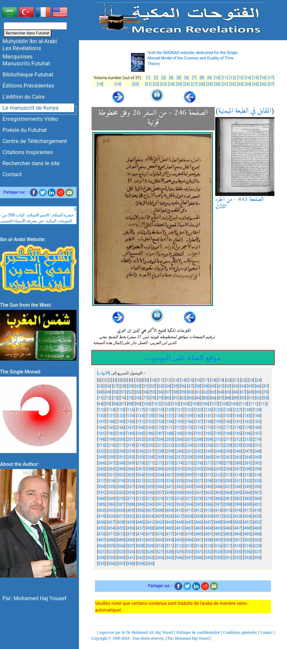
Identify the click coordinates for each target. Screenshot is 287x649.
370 (120, 498)
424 (150, 516)
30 (137, 386)
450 (237, 522)
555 (101, 563)
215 (101, 445)
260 (208, 457)
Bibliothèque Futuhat (27, 74)
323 (159, 480)
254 (150, 457)
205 (169, 439)
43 (235, 386)
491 (140, 540)
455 (120, 528)
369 (111, 498)
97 (123, 404)
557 (120, 563)
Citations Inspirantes (27, 152)
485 (247, 534)
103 (175, 404)
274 (179, 463)
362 (208, 492)
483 (228, 534)
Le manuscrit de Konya (30, 108)
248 (257, 451)
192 (208, 433)
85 (205, 398)
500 (228, 540)
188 (169, 433)
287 (140, 469)
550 (218, 557)
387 (120, 504)
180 (257, 427)
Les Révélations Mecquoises (21, 52)
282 (257, 463)
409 (169, 510)
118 (150, 409)
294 (208, 469)
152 (150, 421)
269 (130, 463)
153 (159, 421)
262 (228, 457)
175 (208, 427)
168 (140, 427)
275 (189, 463)
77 (145, 398)
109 (234, 404)
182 (111, 433)
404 (120, 510)
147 (101, 421)
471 (111, 534)
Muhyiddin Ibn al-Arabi (29, 41)
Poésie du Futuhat (24, 130)
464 (208, 528)
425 (159, 516)
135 (150, 415)
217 (120, 445)
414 (218, 510)
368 (101, 498)
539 (111, 557)
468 (247, 528)
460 (169, 528)
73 (115, 398)
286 (130, 469)
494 (169, 540)
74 (123, 398)
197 (257, 433)
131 (111, 415)
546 (179, 557)
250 (111, 457)
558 (130, 563)
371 (130, 498)
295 (218, 469)
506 (120, 546)
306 (159, 475)
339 (150, 486)
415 (228, 510)
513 (189, 546)
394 (189, 504)
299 (257, 469)
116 (130, 409)
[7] (194, 77)
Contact (12, 174)
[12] (232, 77)
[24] (171, 84)
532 (208, 551)
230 (247, 445)
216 (111, 445)
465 (218, 528)
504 (101, 546)
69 (258, 392)
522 (111, 551)
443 (169, 522)
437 (111, 522)
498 (208, 540)
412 (198, 510)
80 (168, 398)
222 (169, 445)
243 (208, 451)
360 (189, 492)
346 (218, 486)
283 (101, 469)
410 (179, 510)
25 (100, 386)
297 (237, 469)
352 (111, 492)
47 (265, 386)
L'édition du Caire (23, 96)
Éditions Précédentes (28, 85)
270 (140, 463)
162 (247, 421)
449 (228, 522)
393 (179, 504)
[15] (255, 77)
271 (150, 463)
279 (228, 463)
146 (257, 415)
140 (198, 415)
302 (120, 475)
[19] (118, 84)
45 (250, 386)
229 (237, 445)
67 (243, 392)
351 (101, 492)
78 (153, 398)
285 (120, 469)
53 (137, 392)
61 (198, 392)
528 (169, 551)
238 (159, 451)
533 (218, 551)
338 (140, 486)
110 (243, 404)
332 (247, 480)
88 (228, 398)
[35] (255, 84)
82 (183, 398)
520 (257, 546)
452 (257, 522)
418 (257, 510)
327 (198, 480)
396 (208, 504)
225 (198, 445)
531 (198, 551)
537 (257, 551)
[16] (263, 77)
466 (228, 528)
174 (198, 427)
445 (189, 522)
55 (153, 392)
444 (179, 522)
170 (159, 427)
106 (205, 404)
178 (237, 427)
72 (108, 398)
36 (183, 386)
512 (179, 546)
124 (208, 409)
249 (101, 457)
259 (198, 457)
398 (228, 504)
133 (130, 415)
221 (159, 445)
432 (228, 516)
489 (120, 540)
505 (111, 546)
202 (140, 439)
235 (130, 451)
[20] (135, 84)
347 (228, 486)
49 (108, 392)
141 (208, 415)
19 (221, 380)
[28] (202, 84)
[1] (148, 77)
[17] (271, 77)
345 (208, 486)
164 (101, 427)
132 (120, 415)
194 (228, 433)
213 (247, 439)
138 (179, 415)
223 (179, 445)
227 (218, 445)
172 (179, 427)
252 (130, 457)
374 (159, 498)
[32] (232, 84)
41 (220, 386)
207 (189, 439)
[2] (156, 77)
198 (101, 439)
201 (130, 439)
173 (189, 427)
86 (213, 398)
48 (100, 392)
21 (236, 380)
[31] (225, 84)
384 (257, 498)
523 (120, 551)
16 (198, 380)
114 (111, 409)
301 (111, 475)
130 (101, 415)
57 (168, 392)
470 (101, 534)
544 (159, 557)
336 (120, 486)
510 (159, 546)
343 (189, 486)
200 (120, 439)
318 (111, 480)
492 (150, 540)
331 (237, 480)
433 (237, 516)
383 (247, 498)
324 (169, 480)
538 (101, 557)
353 (120, 492)
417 (247, 510)
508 (140, 546)
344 (198, 486)
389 (140, 504)
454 (111, 528)
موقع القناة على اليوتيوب (183, 357)
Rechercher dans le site (30, 163)
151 (140, 421)
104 (185, 404)
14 (183, 380)
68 (250, 392)
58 (175, 392)
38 (198, 386)
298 (247, 469)
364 (228, 492)
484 (237, 534)
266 (101, 463)
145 (247, 415)
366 (247, 492)
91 (250, 398)
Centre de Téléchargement (34, 141)
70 (265, 392)
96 (115, 404)
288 (150, 469)
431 (218, 516)
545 (169, 557)
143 (228, 415)
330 (228, 480)
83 (190, 398)
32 (153, 386)
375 (169, 498)
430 (208, 516)
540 (120, 557)
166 (120, 427)
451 (247, 522)
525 (140, 551)
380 (218, 498)
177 (228, 427)
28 (123, 386)
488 (111, 540)
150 (130, 421)
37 (190, 386)
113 (101, 409)
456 (130, 528)
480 (198, 534)
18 (213, 380)
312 (218, 475)
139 (189, 415)
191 (198, 433)
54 (145, 392)
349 (247, 486)
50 (115, 392)
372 (140, 498)
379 (208, 498)
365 (237, 492)
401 (257, 504)
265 (257, 457)
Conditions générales (240, 632)
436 (101, 522)
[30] (217, 84)
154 (169, 421)
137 (169, 415)
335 (111, 486)
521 (101, 551)
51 (123, 392)
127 (237, 409)
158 (208, 421)
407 (150, 510)
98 (130, 404)
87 (220, 398)
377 (189, 498)
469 (257, 528)
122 (189, 409)
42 (228, 386)
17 (206, 380)
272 (159, 463)
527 (159, 551)
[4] (171, 77)
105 (195, 404)
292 (189, 469)
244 (218, 451)
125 (218, 409)
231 (257, 445)
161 (237, 421)
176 (218, 427)
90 (243, 398)
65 (228, 392)
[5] (179, 77)
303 (130, 475)
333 (257, 480)
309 (189, 475)
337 (130, 486)
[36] (263, 84)
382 (237, 498)
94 (100, 404)
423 (140, 516)
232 (101, 451)
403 (111, 510)
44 (243, 386)
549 (208, 557)
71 (100, 398)
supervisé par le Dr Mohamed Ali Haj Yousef (136, 632)
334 (101, 486)
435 (257, 516)
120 (169, 409)
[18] (100, 84)
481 (208, 534)
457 (140, 528)
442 (159, 522)
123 (198, 409)
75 (130, 398)
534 (228, 551)
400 (247, 504)
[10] (217, 77)
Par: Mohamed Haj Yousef (34, 598)
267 (111, 463)
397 (218, 504)
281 (247, 463)
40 (213, 386)
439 (130, 522)
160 (228, 421)
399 (237, 504)
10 (153, 380)
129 (257, 409)
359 (179, 492)
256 (169, 457)
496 (189, 540)
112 (263, 404)
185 (140, 433)
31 (145, 386)
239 (169, 451)
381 (228, 498)
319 (120, 480)
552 (237, 557)
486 (257, 534)
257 (179, 457)
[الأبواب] (103, 373)
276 (198, 463)
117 (140, 409)
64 (220, 392)
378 (198, 498)
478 (179, 534)
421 (120, 516)
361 (198, 492)
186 (150, 433)
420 (111, 516)
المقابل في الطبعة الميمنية (244, 111)
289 (159, 469)
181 (101, 433)
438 (120, 522)
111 (253, 404)
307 (169, 475)
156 (189, 421)
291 (179, 469)
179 (247, 427)
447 (208, 522)
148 (111, 421)
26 (108, 386)
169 (150, 427)
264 (247, 457)
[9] (209, 77)
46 (258, 386)
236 (140, 451)
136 (159, 415)
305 (150, 475)
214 (257, 439)
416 (237, 510)
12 (168, 380)
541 (130, 557)
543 (150, 557)
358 (169, 492)
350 (257, 486)
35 (175, 386)
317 (101, 480)
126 (228, 409)
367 (257, 492)
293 (198, 469)
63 (213, 392)
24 (258, 380)
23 (251, 380)
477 (169, 534)
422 (130, 516)
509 (150, 546)
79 (160, 398)
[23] (163, 84)
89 (235, 398)
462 (189, 528)
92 (258, 398)
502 (247, 540)
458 (150, 528)
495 (179, 540)
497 (198, 540)
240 (179, 451)
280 (237, 463)
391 (159, 504)
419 (101, 516)
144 (237, 415)
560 (150, 563)
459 (159, 528)
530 (189, 551)
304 (140, 475)
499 (218, 540)
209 (208, 439)
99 (137, 404)
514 (198, 546)
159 (218, 421)
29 (130, 386)
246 (237, 451)
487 (101, 540)
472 (120, 534)
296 (228, 469)
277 (208, 463)
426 (169, 516)
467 (237, 528)
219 (140, 445)
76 (137, 398)
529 (179, 551)
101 (156, 404)
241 (189, 451)
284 (111, 469)
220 (150, 445)
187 (159, 433)
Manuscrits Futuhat (26, 63)
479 (189, 534)
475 (150, 534)
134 (140, 415)
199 (111, 439)
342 (179, 486)
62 (205, 392)
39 (205, 386)
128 (247, 409)
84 (198, 398)
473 (130, 534)
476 (159, 534)
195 (237, 433)
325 (179, 480)
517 (228, 546)
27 (115, 386)
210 (218, 439)
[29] (209, 84)
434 (247, 516)
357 (159, 492)
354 (130, 492)
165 (111, 427)
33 (160, 386)
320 (130, 480)
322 (150, 480)
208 (198, 439)
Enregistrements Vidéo (30, 119)
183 (120, 433)
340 (159, 486)
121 (179, 409)
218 (130, 445)
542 (140, 557)
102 (166, 404)
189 (179, 433)
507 (130, 546)
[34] (248, 84)
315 (247, 475)
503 (257, 540)
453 (101, 528)
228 (228, 445)
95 (108, 404)
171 (169, 427)
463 (198, 528)
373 (150, 498)
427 (179, 516)
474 (140, 534)
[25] (179, 84)
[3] (163, 77)
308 (179, 475)
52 (130, 392)
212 (237, 439)
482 (218, 534)
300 (101, 475)
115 (120, 409)
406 (140, 510)
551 (228, 557)
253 (140, 457)
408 (159, 510)
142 (218, 415)
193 (218, 433)
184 (130, 433)
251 (120, 457)
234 (120, 451)
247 (247, 451)
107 (214, 404)
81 (175, 398)
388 (130, 504)
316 (257, 475)
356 (150, 492)
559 (140, 563)
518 (237, 546)
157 (198, 421)
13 (175, 380)
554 (257, 557)
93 (265, 398)
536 (247, 551)
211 (228, 439)
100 (146, 404)
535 (237, 551)
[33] (240, 84)
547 (189, 557)
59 (183, 392)
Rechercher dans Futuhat (27, 33)
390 (150, 504)
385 (101, 504)
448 (218, 522)
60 (190, 392)
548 (198, 557)
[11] (225, 77)
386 (111, 504)
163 (257, 421)
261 (218, 457)
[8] (202, 77)
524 (130, 551)
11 (160, 380)
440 (140, 522)
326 (189, 480)
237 (150, 451)
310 (198, 475)
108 (224, 404)
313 (228, 475)
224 (189, 445)
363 (218, 492)
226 (208, 445)
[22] (156, 84)
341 (169, 486)
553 (247, 557)
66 (235, 392)
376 (179, 498)
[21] (148, 84)
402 (101, 510)
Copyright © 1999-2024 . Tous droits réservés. (128, 638)
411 (189, 510)
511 (169, 546)
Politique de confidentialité (198, 632)
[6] (186, 77)
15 (191, 380)
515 (208, 546)
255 (159, 457)
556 (111, 563)
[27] (194, 84)
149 (120, 421)
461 (179, 528)
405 (130, 510)
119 (159, 409)
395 (198, 504)
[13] (240, 77)
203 (150, 439)
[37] (271, 84)
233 (111, 451)
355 (140, 492)
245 (228, 451)
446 (198, 522)
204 (159, 439)
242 (198, 451)
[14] (248, 77)
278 (218, 463)
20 (228, 380)
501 (237, 540)
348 (237, 486)
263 (237, 457)
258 (189, 457)
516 (218, 546)
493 (159, 540)
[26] (186, 84)
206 (179, 439)
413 (208, 510)
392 (169, 504)
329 (218, 480)
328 (208, 480)
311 (208, 475)
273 (169, 463)
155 (179, 421)
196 (247, 433)
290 (169, 469)
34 (168, 386)
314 (237, 475)
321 (140, 480)
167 (130, 427)
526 (150, 551)
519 (247, 546)
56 (160, 392)
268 (120, 463)
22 (243, 380)
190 (189, 433)
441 (150, 522)
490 (130, 540)
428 (189, 516)
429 (198, 516)
